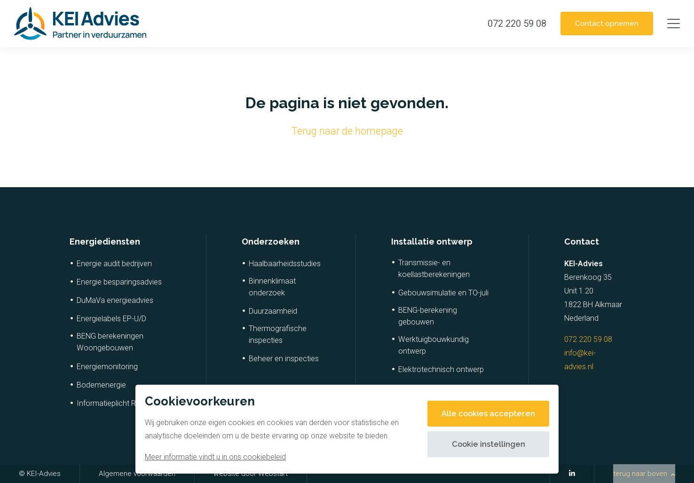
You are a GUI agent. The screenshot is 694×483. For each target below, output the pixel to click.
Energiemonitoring (107, 366)
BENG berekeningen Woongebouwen (110, 342)
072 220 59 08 (588, 339)
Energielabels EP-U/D (111, 318)
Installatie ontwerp (432, 241)
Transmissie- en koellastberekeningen (434, 268)
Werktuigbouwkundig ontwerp (433, 345)
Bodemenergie (101, 384)
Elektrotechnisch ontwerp (441, 369)
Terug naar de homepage (347, 131)
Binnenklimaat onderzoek (272, 287)
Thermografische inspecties (278, 334)
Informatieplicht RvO (111, 403)
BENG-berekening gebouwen (427, 316)
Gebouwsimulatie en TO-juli (443, 292)
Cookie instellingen (485, 444)
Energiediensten (105, 241)
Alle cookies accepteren (484, 414)
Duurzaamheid (273, 311)
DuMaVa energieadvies (115, 300)
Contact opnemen (602, 23)
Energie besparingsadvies (119, 281)
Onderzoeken (271, 241)
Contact (581, 241)
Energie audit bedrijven (114, 263)
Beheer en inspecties (284, 358)
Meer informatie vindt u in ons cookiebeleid (215, 456)
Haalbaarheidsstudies (285, 263)
